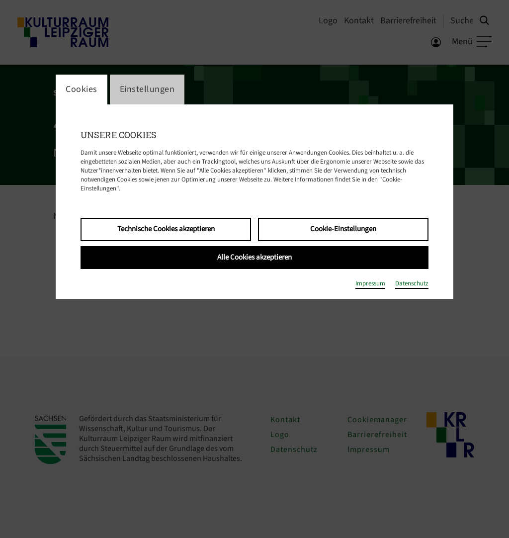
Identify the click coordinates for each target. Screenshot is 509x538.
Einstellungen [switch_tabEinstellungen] (147, 89)
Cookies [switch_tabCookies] (81, 89)
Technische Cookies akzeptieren (166, 229)
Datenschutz (411, 283)
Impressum (370, 283)
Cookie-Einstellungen (343, 229)
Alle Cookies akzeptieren (254, 257)
